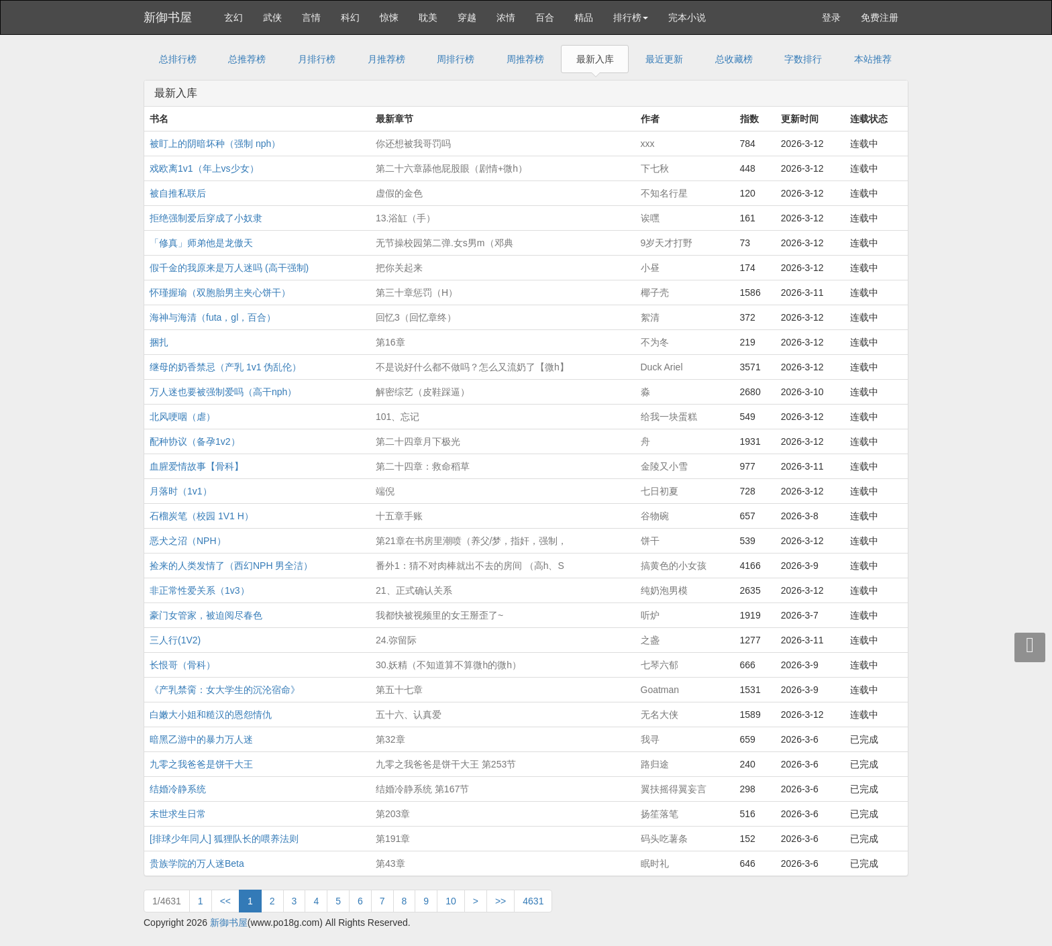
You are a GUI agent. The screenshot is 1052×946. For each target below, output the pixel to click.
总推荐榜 (247, 59)
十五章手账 (399, 516)
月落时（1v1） (181, 491)
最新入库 (595, 59)
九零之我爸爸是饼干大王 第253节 (446, 764)
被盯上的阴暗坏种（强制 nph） (215, 143)
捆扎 (159, 342)
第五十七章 (399, 689)
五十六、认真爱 (408, 714)
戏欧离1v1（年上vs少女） (204, 168)
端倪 (385, 491)
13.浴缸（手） (405, 218)
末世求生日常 (178, 813)
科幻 (350, 17)
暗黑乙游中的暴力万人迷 (201, 739)
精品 (583, 17)
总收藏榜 (734, 59)
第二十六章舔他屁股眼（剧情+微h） (451, 168)
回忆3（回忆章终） (416, 317)
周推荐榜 (525, 59)
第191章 (393, 838)
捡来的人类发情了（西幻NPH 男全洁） (231, 565)
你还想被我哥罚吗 (413, 143)
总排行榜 (178, 59)
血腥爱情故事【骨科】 (197, 466)
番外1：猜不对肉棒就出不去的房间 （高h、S (470, 565)
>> (500, 901)
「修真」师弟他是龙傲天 (201, 243)
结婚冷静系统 (178, 789)
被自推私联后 (178, 193)
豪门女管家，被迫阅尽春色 (206, 615)
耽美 (428, 17)
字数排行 (803, 59)
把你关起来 (399, 267)
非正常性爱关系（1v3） (200, 590)
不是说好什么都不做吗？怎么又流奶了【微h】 (472, 367)
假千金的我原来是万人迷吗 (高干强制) (229, 267)
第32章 (390, 739)
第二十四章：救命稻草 (423, 466)
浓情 (505, 17)
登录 (831, 17)
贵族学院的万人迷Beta (197, 863)
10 (450, 901)
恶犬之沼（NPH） (188, 540)
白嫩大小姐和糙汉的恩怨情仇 (211, 714)
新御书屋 (168, 17)
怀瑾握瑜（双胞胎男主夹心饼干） (220, 292)
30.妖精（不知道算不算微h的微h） (448, 665)
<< (225, 901)
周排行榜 (455, 59)
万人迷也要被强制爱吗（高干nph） (223, 391)
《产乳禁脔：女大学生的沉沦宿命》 (225, 689)
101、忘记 (397, 416)
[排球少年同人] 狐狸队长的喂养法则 (224, 838)
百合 (544, 17)
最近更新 (664, 59)
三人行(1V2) (175, 640)
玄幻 (233, 17)
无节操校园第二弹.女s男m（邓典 (444, 243)
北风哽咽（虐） (182, 416)
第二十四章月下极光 (418, 441)
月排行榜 (316, 59)
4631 (533, 901)
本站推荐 (873, 59)
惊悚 (389, 17)
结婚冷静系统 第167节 (422, 789)
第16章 (390, 342)
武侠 (272, 17)
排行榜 (630, 17)
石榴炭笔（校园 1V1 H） (202, 516)
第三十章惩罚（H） (417, 292)
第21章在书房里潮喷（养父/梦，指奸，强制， (471, 540)
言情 (311, 17)
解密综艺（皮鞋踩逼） (423, 391)
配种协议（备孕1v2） (195, 441)
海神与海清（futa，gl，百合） (213, 317)
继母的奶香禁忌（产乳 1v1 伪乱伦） (225, 367)
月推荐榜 (386, 59)
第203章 (393, 813)
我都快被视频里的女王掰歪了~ (439, 615)
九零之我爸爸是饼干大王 (201, 764)
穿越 (467, 17)
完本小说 (687, 17)
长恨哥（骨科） (182, 665)
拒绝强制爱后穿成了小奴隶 (206, 218)
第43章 (390, 863)
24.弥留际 (396, 640)
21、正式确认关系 (414, 590)
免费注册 (879, 17)
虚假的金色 (399, 193)
